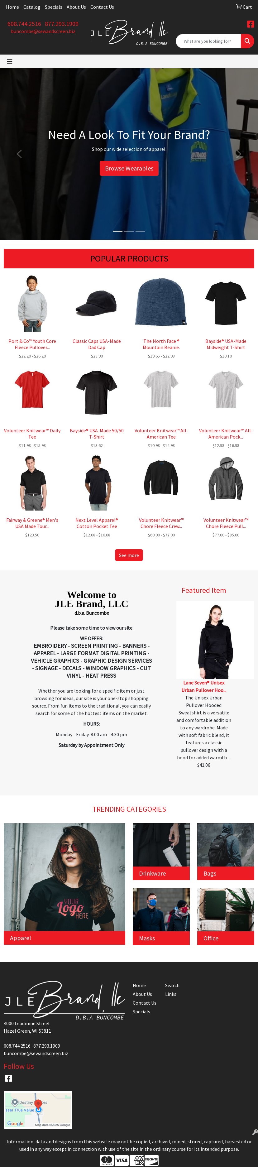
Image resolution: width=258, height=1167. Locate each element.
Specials (53, 7)
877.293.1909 (62, 23)
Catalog (32, 7)
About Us (76, 7)
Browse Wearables (129, 168)
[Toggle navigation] (9, 61)
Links (170, 994)
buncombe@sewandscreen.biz (43, 31)
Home (12, 7)
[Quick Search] (208, 41)
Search (172, 985)
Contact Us (102, 7)
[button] (19, 154)
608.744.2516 (24, 23)
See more (129, 555)
